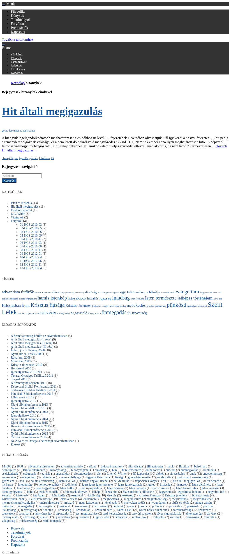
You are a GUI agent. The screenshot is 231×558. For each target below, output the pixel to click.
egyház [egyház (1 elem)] (115, 292)
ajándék (34, 158)
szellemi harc (103, 510)
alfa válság (134, 466)
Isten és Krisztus (21, 203)
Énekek (15, 444)
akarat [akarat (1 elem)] (38, 292)
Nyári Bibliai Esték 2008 (26, 354)
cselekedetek (10, 473)
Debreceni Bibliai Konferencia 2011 (34, 386)
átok (171, 466)
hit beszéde (214, 481)
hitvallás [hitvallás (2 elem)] (92, 298)
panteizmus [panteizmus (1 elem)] (160, 306)
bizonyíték (7, 158)
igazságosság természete (97, 484)
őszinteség (81, 506)
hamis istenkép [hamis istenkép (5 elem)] (52, 298)
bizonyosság (58, 470)
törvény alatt (10, 517)
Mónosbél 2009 (21, 361)
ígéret (151, 484)
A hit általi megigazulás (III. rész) (32, 346)
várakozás (192, 517)
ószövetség (100, 506)
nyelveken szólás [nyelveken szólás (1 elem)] (117, 306)
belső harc (200, 466)
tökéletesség (193, 513)
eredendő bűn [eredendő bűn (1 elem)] (167, 292)
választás (159, 517)
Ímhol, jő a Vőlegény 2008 (28, 350)
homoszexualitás (49, 484)
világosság (8, 520)
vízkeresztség (28, 520)
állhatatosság (155, 466)
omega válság (203, 502)
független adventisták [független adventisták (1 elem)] (210, 292)
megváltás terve (203, 499)
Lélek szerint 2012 (22, 397)
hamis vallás (67, 481)
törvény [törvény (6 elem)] (48, 312)
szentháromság (182, 510)
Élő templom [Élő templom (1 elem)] (94, 313)
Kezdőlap (18, 83)
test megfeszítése (86, 513)
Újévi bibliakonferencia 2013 (29, 404)
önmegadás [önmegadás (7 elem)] (114, 312)
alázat (92, 466)
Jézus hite (111, 491)
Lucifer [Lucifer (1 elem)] (105, 306)
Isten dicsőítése (201, 484)
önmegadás (25, 506)
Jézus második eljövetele (138, 491)
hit (52, 158)
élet (99, 473)
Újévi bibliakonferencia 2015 (29, 422)
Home (6, 48)
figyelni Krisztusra (98, 477)
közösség (127, 495)
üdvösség (29, 517)
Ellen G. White (116, 473)
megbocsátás (111, 499)
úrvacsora (121, 517)
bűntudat (208, 470)
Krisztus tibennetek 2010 (26, 364)
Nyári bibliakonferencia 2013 (29, 412)
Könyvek (17, 15)
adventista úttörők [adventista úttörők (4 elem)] (18, 291)
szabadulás (83, 510)
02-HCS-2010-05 (31, 228)
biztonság (101, 470)
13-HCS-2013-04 (31, 268)
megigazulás (21, 158)
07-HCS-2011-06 (31, 246)
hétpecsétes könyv (145, 481)
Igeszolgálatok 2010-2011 (27, 372)
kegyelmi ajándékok (189, 491)
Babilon (184, 466)
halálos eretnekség (42, 481)
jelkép (96, 491)
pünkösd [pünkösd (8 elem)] (176, 305)
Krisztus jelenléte (176, 495)
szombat (24, 513)
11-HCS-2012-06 (31, 261)
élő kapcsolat (140, 473)
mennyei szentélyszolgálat (18, 502)
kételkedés (58, 495)
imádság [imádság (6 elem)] (121, 298)
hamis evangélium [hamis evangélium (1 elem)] (28, 298)
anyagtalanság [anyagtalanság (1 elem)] (67, 292)
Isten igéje (23, 488)
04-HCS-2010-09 (31, 235)
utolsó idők (139, 517)
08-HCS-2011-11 (31, 250)
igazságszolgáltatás (130, 484)
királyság (94, 495)
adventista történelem (41, 466)
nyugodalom (158, 502)
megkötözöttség (157, 499)
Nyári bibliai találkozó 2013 (28, 408)
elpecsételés (177, 473)
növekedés (110, 502)
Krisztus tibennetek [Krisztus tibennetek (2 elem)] (78, 305)
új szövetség (62, 517)
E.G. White (18, 214)
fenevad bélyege (70, 477)
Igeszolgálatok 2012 (23, 401)
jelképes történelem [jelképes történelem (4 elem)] (195, 297)
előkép (160, 473)
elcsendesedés (83, 473)
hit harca (7, 484)
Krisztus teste (200, 495)
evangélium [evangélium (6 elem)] (187, 292)
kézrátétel (77, 495)
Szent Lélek (124, 510)
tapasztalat (62, 513)
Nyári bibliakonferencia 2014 (29, 419)
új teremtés (82, 517)
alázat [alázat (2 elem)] (56, 292)
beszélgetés (9, 470)
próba (143, 506)
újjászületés (102, 517)
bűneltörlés (153, 470)
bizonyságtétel (80, 470)
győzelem (8, 481)
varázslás (210, 517)
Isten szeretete (160, 488)
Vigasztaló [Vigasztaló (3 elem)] (79, 313)
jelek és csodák (48, 491)
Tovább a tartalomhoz (17, 39)
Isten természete (186, 488)
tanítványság (43, 513)
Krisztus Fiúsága (149, 495)
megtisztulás (180, 499)
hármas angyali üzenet (94, 481)
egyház (46, 473)
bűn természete (131, 470)
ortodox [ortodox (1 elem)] (150, 306)
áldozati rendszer (111, 466)
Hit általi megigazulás (52, 111)
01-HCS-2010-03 (31, 224)
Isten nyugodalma (90, 488)
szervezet (8, 513)
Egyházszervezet (21, 210)
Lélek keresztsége (40, 499)
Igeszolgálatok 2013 (23, 415)
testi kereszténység (114, 513)
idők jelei (71, 484)
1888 (19, 466)
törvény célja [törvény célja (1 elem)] (63, 313)
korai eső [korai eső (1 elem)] (217, 298)
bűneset (170, 470)
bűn (114, 470)
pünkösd (192, 506)
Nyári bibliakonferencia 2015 (29, 433)
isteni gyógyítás (12, 491)
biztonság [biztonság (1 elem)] (79, 292)
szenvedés (204, 510)
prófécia (157, 506)
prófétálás (175, 506)
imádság (165, 484)
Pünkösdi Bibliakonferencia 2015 (32, 430)
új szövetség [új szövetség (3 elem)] (137, 313)
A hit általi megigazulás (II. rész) (31, 343)
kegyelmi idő (216, 491)
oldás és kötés (180, 502)
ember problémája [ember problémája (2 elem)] (148, 292)
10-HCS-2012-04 (31, 257)
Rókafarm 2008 (20, 357)
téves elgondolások (169, 513)
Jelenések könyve (76, 491)
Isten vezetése (210, 488)
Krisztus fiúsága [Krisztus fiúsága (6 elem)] (48, 305)
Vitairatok (17, 217)
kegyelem (165, 491)
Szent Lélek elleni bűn (153, 510)
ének (193, 473)
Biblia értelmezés (34, 470)
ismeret (182, 484)
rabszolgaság (29, 510)
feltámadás (48, 477)
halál (22, 481)
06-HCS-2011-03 (31, 242)
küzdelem (44, 158)
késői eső (22, 495)
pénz (131, 506)
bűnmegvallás (189, 470)
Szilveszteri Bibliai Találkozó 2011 (33, 390)
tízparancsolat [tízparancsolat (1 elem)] (32, 313)
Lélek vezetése (68, 499)
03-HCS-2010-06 (31, 232)
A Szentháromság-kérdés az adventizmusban (39, 336)
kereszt (6, 495)
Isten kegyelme (45, 488)
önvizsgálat (46, 506)
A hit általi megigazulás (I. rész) (31, 339)
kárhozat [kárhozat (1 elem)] (96, 306)
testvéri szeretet (141, 513)
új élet (44, 517)
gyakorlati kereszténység (192, 477)
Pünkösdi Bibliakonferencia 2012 (32, 393)
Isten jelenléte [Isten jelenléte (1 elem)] (137, 298)
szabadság (64, 510)
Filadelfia (18, 11)
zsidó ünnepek (52, 520)
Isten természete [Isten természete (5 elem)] (161, 298)
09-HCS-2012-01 (31, 253)
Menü (10, 4)
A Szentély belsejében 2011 (28, 383)
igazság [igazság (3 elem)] (105, 298)
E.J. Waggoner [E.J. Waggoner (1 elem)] (105, 292)
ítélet (30, 491)
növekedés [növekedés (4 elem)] (136, 305)
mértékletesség (49, 502)
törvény (212, 513)
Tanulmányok (21, 20)
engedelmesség (212, 473)
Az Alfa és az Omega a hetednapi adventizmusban (42, 441)
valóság (175, 517)
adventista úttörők (71, 466)
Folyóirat (17, 24)
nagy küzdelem (88, 502)
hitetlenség (25, 484)
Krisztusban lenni (13, 499)
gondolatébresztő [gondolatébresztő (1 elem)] (10, 298)
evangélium (28, 477)
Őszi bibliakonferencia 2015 (29, 437)
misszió (69, 502)
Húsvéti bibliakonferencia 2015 (31, 426)
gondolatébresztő (139, 477)
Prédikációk (19, 28)
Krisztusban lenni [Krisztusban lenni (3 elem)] (16, 305)
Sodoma (48, 510)
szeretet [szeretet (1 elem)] (21, 313)
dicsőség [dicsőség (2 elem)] (91, 292)
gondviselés (164, 477)
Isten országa (115, 488)
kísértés (111, 495)
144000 (6, 466)
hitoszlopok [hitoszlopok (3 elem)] (77, 298)
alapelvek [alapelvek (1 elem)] (46, 292)
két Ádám (39, 495)
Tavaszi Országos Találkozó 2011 (32, 375)
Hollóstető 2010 (21, 368)
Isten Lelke (67, 488)
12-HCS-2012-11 (31, 264)
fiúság (119, 477)
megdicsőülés (132, 499)
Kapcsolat (18, 32)
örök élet (64, 506)
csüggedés (29, 473)
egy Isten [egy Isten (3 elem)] (127, 292)
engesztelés (9, 477)
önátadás (7, 506)
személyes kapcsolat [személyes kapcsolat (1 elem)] (197, 306)
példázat (118, 506)
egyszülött (62, 473)
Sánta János (29, 130)
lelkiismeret (90, 499)
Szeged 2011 (19, 379)
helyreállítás (121, 481)
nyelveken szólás (134, 502)
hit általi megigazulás (186, 481)
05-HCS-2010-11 (31, 239)
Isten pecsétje (137, 488)
